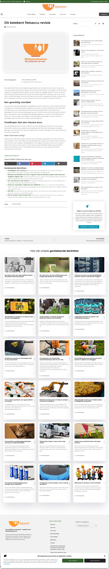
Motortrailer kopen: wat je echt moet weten (52, 442)
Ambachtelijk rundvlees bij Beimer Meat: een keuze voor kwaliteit (52, 317)
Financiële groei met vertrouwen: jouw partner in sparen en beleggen (88, 358)
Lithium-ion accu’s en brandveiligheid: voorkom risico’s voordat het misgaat (88, 275)
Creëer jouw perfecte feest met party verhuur (87, 442)
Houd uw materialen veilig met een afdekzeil (24, 185)
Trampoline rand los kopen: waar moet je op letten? (54, 483)
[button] (105, 556)
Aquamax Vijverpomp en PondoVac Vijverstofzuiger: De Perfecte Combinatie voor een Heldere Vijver (92, 158)
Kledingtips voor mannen (17, 170)
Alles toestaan (73, 560)
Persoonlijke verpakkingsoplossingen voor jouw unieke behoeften (18, 442)
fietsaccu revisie (22, 98)
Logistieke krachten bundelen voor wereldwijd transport (87, 317)
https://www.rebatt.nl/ (11, 155)
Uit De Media (31, 14)
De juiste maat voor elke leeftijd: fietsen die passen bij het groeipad (19, 275)
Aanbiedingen (11, 27)
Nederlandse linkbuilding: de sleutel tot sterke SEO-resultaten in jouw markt (57, 547)
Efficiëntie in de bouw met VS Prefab (87, 483)
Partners (42, 14)
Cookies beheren (95, 560)
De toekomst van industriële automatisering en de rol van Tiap (51, 358)
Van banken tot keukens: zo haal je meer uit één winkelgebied (19, 317)
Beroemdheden (54, 533)
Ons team (52, 14)
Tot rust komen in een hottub (18, 181)
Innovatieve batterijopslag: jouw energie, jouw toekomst (16, 483)
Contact (72, 14)
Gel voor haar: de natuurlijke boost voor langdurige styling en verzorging (53, 275)
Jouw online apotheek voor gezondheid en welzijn (18, 400)
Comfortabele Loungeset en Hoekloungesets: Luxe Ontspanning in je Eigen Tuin (92, 132)
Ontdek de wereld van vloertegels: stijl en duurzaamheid (18, 358)
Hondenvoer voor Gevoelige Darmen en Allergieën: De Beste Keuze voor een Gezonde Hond (92, 145)
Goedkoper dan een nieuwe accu (32, 82)
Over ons (63, 14)
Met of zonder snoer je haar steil (19, 195)
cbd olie (10, 191)
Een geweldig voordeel (29, 79)
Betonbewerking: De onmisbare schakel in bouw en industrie (54, 400)
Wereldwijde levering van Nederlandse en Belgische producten (88, 400)
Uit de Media (54, 536)
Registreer (53, 539)
